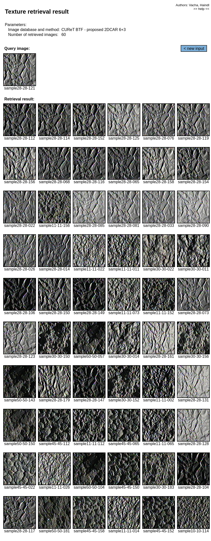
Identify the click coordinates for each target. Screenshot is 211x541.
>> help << (201, 9)
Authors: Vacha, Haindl (192, 5)
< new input (194, 48)
